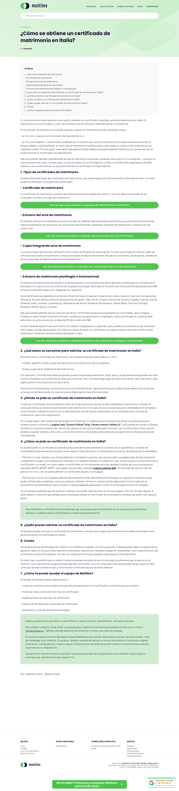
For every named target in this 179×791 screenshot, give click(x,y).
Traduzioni (130, 746)
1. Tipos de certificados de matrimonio (43, 74)
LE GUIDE (24, 748)
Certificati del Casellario (135, 753)
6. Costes (29, 106)
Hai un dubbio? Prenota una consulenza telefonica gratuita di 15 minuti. (87, 784)
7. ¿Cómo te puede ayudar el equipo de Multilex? (48, 110)
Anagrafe (27, 48)
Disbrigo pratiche (133, 751)
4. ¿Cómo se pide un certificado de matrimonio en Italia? (52, 99)
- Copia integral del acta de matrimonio (43, 85)
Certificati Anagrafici (134, 756)
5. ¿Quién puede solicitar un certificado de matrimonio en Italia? (56, 103)
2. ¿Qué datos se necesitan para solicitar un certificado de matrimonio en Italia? (63, 92)
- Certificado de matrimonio (38, 77)
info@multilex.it (34, 630)
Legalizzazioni (132, 748)
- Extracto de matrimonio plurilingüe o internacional (50, 88)
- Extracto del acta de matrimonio (41, 81)
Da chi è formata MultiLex (30, 751)
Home (23, 746)
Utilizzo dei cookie (27, 753)
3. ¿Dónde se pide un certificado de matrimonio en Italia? (52, 95)
